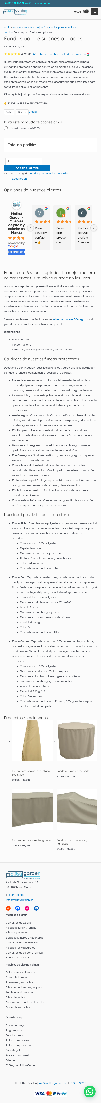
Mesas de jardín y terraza (21, 927)
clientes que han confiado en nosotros (64, 54)
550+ (35, 54)
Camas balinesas (16, 977)
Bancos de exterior (17, 957)
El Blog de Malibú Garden (21, 1065)
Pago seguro (14, 1030)
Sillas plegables (15, 997)
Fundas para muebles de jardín (25, 1002)
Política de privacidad (19, 1045)
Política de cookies (17, 1040)
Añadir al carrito (27, 168)
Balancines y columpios (20, 972)
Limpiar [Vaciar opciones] (33, 111)
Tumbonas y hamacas (19, 992)
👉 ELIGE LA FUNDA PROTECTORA (26, 103)
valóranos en (16, 252)
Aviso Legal (13, 1050)
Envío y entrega (15, 1025)
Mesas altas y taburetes (20, 947)
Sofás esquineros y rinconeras (24, 937)
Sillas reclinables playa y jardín (24, 987)
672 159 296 (14, 3)
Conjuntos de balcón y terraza (24, 952)
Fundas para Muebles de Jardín (49, 173)
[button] (90, 1091)
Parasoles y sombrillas (19, 982)
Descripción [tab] (19, 178)
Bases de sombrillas (18, 1007)
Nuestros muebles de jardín (29, 27)
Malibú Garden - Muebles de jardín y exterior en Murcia (16, 223)
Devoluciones (14, 1035)
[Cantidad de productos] (23, 161)
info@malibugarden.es (37, 3)
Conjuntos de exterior (19, 922)
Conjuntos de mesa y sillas (22, 942)
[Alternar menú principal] (94, 11)
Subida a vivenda (26, 128)
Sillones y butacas (17, 932)
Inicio (7, 27)
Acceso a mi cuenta (18, 1055)
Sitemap (11, 1060)
